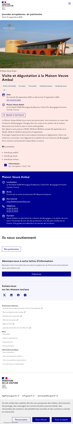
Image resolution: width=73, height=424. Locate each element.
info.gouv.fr (27, 396)
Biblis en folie (7, 324)
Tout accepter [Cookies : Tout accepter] (61, 419)
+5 (4, 90)
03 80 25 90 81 (12, 208)
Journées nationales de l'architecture (16, 328)
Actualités (6, 334)
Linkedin (11, 295)
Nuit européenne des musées (13, 312)
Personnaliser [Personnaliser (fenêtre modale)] (21, 419)
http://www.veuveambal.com (18, 201)
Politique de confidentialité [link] (11, 422)
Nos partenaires (11, 249)
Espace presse (8, 342)
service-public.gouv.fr (47, 396)
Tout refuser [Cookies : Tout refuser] (41, 419)
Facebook (18, 295)
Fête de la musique (9, 320)
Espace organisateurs (10, 338)
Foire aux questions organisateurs (14, 360)
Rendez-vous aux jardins (11, 316)
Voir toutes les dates (14, 100)
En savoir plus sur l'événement (13, 364)
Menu (69, 3)
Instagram (25, 295)
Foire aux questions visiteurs (12, 356)
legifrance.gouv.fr (9, 396)
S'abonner (36, 274)
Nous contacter (8, 352)
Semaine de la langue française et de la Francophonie (21, 308)
